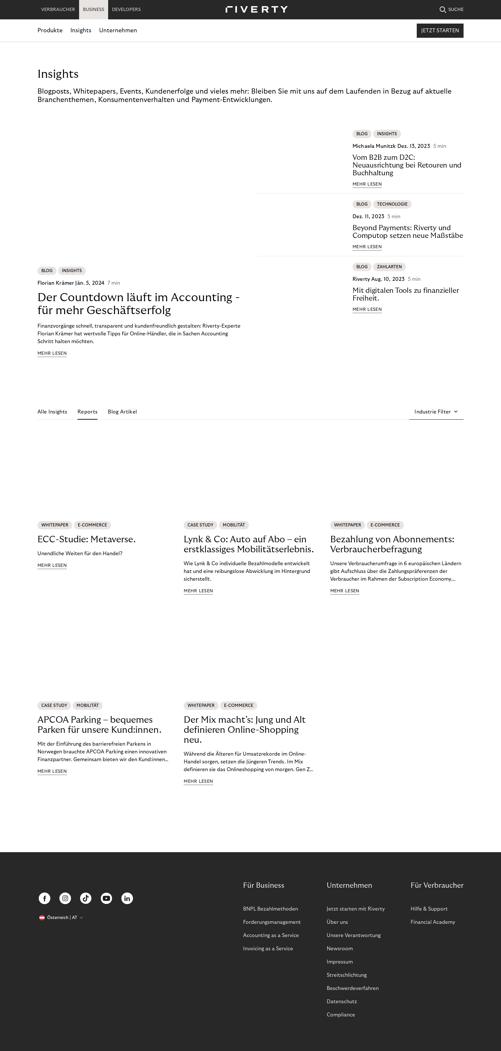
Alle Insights (52, 411)
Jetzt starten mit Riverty (356, 909)
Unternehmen (118, 30)
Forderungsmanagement (272, 922)
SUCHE (452, 9)
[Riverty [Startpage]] (254, 10)
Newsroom (340, 948)
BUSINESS (93, 9)
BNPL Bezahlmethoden (270, 909)
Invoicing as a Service (268, 948)
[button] (436, 411)
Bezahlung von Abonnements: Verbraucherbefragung (392, 544)
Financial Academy (433, 922)
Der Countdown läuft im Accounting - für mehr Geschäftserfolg (138, 303)
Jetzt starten (440, 30)
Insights (80, 30)
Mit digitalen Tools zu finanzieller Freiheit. (406, 294)
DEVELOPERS (126, 9)
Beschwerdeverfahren (353, 988)
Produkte (50, 30)
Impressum (340, 961)
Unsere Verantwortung (354, 935)
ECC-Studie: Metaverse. (86, 539)
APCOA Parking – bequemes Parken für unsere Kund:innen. (99, 725)
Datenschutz (342, 1001)
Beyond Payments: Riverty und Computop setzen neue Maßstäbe (408, 231)
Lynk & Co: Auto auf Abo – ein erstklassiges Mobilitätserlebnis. (249, 544)
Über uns (337, 922)
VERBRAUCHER (58, 9)
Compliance (341, 1014)
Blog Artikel (122, 411)
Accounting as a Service (271, 935)
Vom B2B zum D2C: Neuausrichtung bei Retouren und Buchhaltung (407, 165)
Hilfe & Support (429, 909)
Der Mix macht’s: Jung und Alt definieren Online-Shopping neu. (245, 730)
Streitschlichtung (347, 975)
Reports (87, 411)
